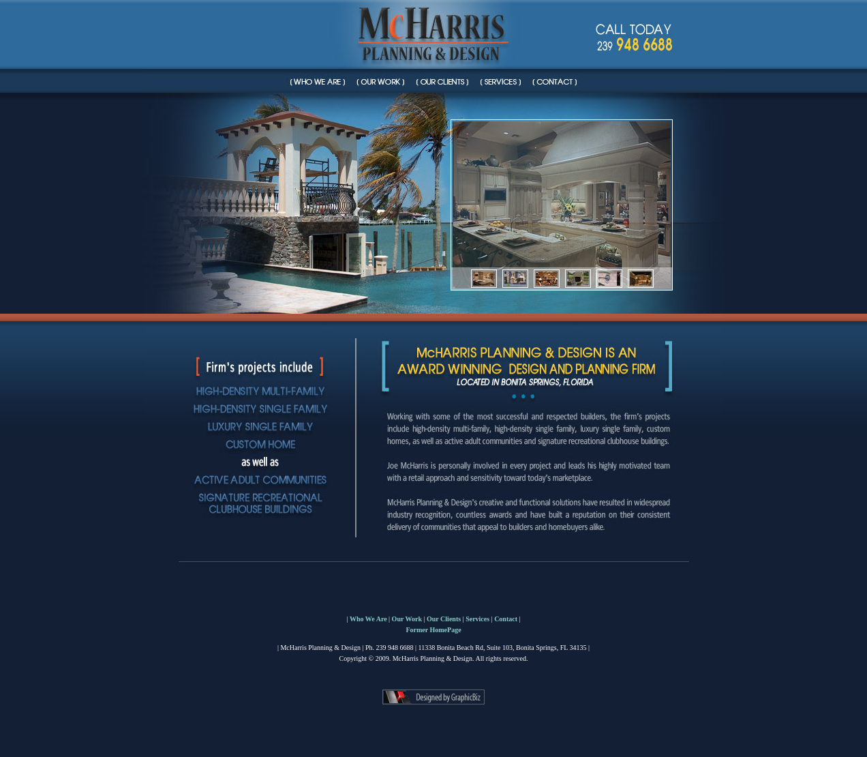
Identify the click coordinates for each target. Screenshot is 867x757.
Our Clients (444, 619)
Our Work (407, 619)
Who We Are (368, 619)
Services (477, 619)
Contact (505, 619)
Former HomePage (433, 630)
